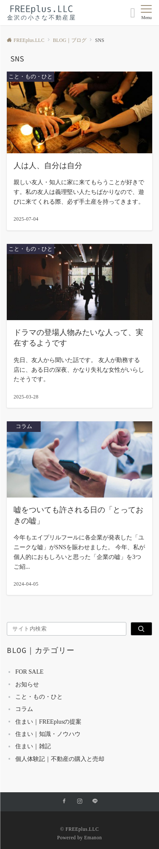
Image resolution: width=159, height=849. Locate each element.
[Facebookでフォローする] (64, 802)
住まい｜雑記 (33, 746)
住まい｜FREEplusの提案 (48, 721)
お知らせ (27, 684)
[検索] (141, 629)
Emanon (93, 838)
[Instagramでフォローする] (79, 802)
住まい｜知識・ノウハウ (48, 733)
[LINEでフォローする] (95, 802)
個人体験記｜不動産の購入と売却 (59, 758)
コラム (24, 708)
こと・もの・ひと (39, 696)
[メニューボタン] (146, 12)
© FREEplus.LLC (79, 829)
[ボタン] (132, 15)
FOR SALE (29, 671)
